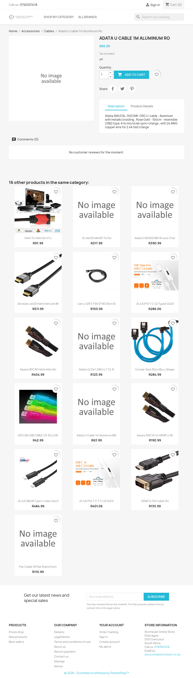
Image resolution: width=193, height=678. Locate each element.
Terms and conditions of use (72, 642)
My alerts (105, 646)
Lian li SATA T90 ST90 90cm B (96, 303)
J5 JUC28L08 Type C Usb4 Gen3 (38, 501)
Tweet (122, 88)
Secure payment (65, 651)
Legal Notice (62, 637)
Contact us (61, 656)
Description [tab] (116, 106)
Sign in (103, 637)
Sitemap (59, 661)
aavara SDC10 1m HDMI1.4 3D (155, 435)
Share (112, 88)
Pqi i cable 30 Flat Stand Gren (38, 566)
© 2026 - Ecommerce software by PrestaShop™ (96, 673)
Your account (111, 625)
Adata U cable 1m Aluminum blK (96, 435)
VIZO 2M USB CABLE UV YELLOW (38, 435)
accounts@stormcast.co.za (162, 654)
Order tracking (108, 632)
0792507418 (28, 5)
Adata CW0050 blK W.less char (155, 238)
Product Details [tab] (142, 106)
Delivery (59, 632)
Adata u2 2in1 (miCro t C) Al (96, 369)
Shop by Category (59, 17)
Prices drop (16, 632)
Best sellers (16, 642)
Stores (58, 666)
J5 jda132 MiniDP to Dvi (96, 238)
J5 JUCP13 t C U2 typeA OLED (155, 303)
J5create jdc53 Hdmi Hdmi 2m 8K (38, 303)
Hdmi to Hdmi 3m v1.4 (38, 238)
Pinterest (132, 88)
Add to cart (131, 74)
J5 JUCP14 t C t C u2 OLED (96, 501)
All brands (87, 17)
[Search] (159, 17)
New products (18, 637)
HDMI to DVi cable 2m (155, 501)
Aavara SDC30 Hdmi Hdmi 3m (38, 369)
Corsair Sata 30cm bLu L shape (155, 369)
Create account (109, 642)
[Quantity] (103, 75)
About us (60, 646)
